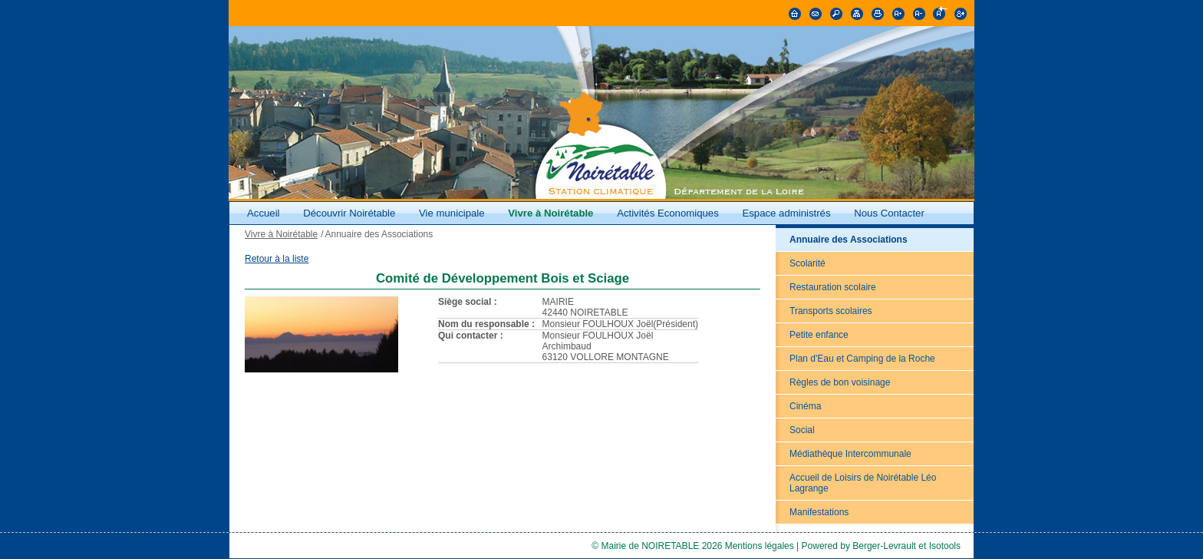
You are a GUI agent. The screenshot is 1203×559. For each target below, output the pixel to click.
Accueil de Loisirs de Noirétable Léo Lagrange (862, 483)
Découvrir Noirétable (349, 213)
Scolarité (807, 263)
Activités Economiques (668, 213)
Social (802, 430)
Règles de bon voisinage (839, 382)
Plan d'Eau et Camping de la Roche (862, 358)
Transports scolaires (830, 311)
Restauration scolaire (832, 287)
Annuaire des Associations (848, 239)
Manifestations (819, 512)
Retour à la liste (276, 258)
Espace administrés (786, 213)
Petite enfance (819, 334)
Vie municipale (453, 213)
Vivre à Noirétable (550, 213)
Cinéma (805, 406)
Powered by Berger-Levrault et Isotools (881, 546)
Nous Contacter (889, 213)
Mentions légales (759, 546)
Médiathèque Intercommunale (850, 453)
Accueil (263, 213)
